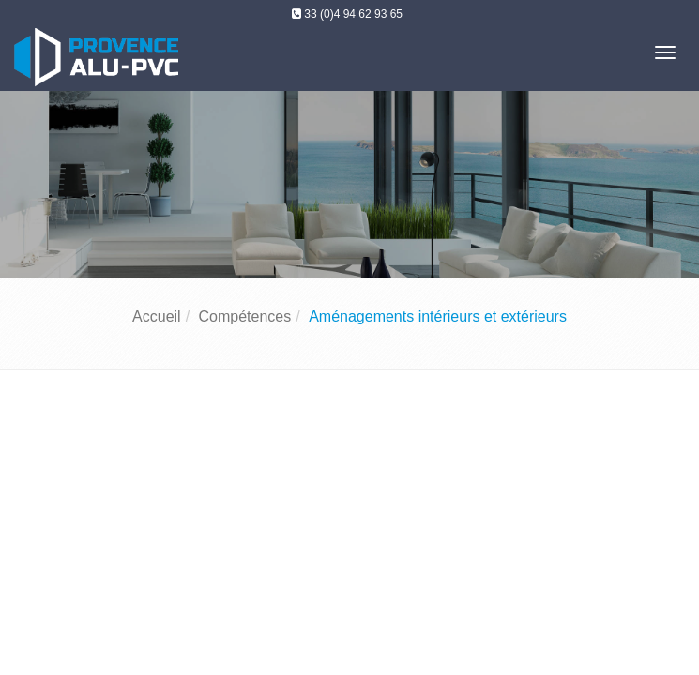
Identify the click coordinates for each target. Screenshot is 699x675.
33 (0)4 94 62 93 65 (353, 14)
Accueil (156, 316)
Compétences (245, 316)
